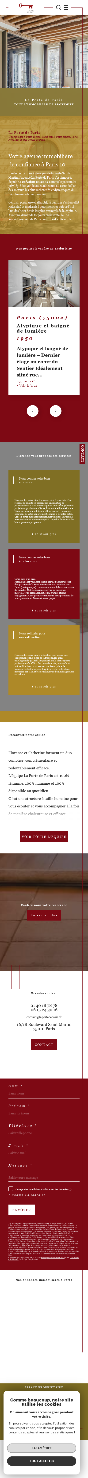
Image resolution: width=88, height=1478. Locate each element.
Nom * (15, 1085)
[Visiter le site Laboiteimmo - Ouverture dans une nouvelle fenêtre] (44, 1426)
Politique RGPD (45, 1411)
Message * (20, 1165)
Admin (74, 1408)
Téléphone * (22, 1125)
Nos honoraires (19, 1408)
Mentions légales (58, 1408)
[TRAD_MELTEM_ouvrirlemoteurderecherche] (58, 7)
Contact (82, 453)
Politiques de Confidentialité (53, 1257)
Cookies (60, 1411)
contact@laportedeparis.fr (44, 1017)
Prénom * (19, 1105)
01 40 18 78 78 (44, 1005)
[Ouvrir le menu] (65, 7)
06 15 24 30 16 (44, 1009)
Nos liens (28, 1411)
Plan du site (38, 1408)
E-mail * (18, 1145)
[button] (55, 411)
